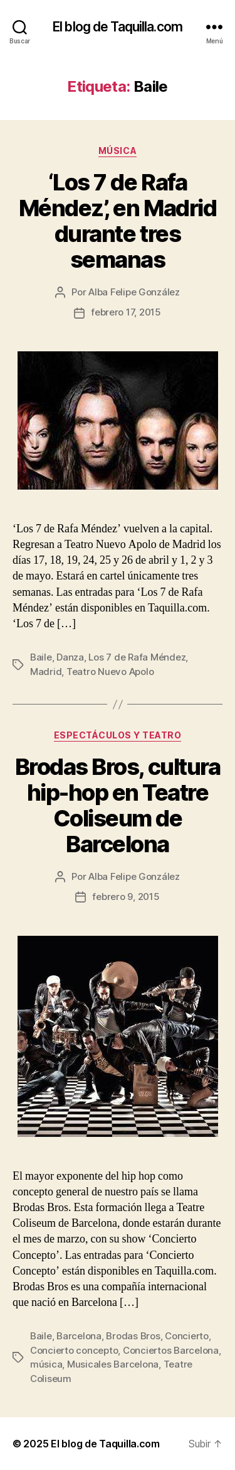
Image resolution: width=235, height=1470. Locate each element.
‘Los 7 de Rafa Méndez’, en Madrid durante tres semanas (117, 220)
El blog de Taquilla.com (117, 26)
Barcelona (79, 1336)
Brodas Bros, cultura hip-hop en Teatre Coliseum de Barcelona (117, 805)
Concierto (187, 1336)
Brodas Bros (133, 1336)
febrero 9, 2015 (125, 896)
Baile (41, 657)
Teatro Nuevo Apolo (110, 671)
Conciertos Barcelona (171, 1350)
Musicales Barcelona (113, 1364)
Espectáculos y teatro (118, 735)
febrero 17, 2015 (126, 312)
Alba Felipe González (134, 292)
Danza (70, 657)
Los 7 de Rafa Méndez (136, 657)
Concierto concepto (74, 1350)
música (46, 1364)
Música (117, 150)
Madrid (45, 671)
